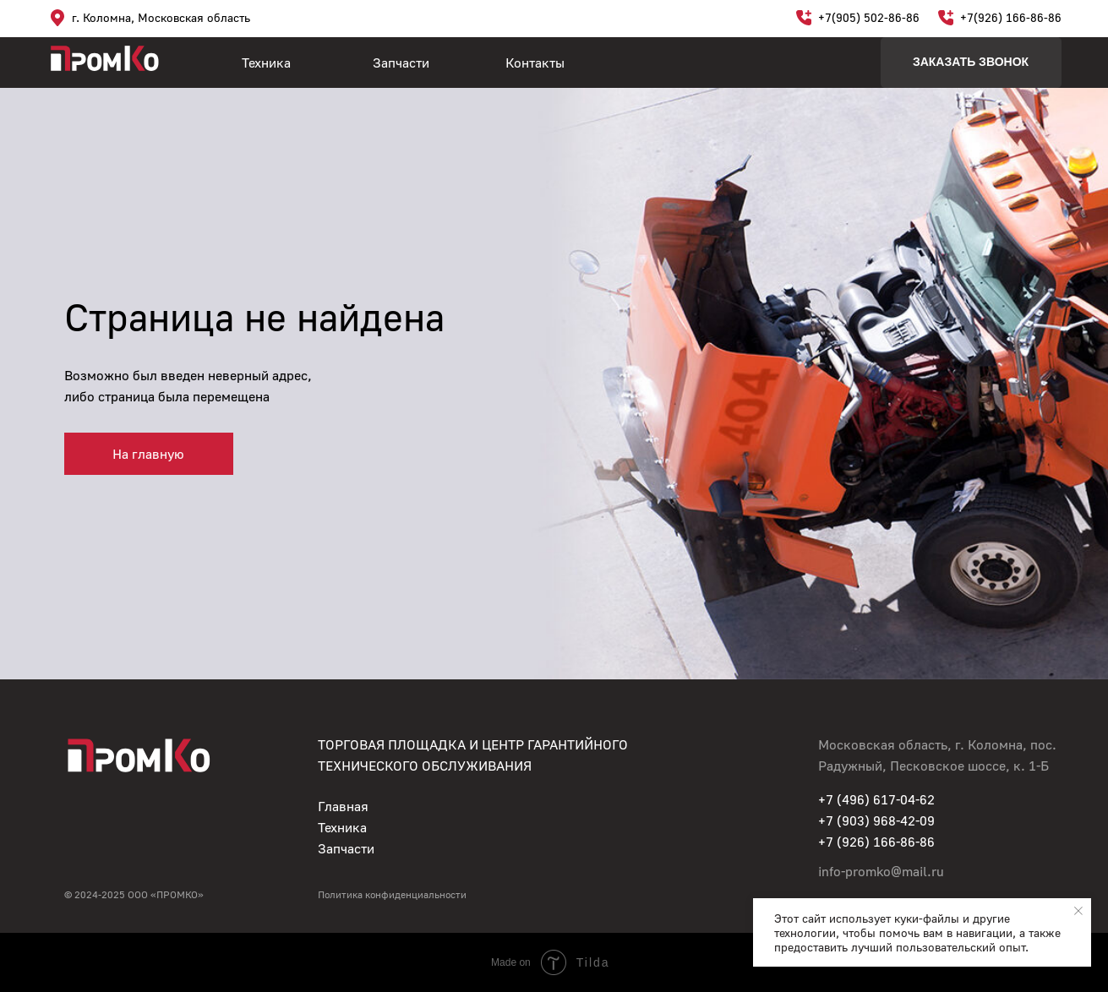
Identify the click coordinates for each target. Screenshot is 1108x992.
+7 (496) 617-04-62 (876, 799)
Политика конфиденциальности (392, 894)
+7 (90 (837, 820)
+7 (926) (845, 841)
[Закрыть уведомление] (1078, 910)
